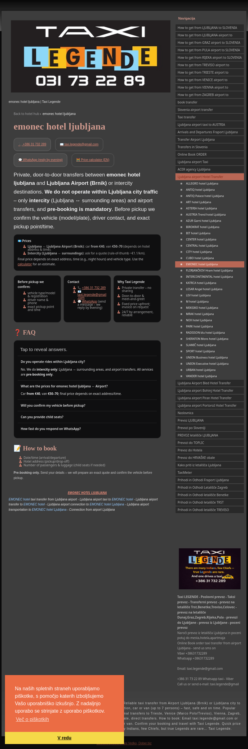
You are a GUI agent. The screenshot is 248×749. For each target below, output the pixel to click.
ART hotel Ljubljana (198, 202)
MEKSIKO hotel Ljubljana (202, 308)
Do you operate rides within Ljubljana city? (53, 361)
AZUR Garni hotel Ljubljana (203, 221)
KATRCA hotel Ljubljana (201, 283)
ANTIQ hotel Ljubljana (200, 190)
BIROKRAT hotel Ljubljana (202, 227)
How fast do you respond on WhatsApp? (51, 429)
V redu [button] (65, 737)
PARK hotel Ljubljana (199, 326)
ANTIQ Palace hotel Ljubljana (205, 196)
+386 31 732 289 (94, 287)
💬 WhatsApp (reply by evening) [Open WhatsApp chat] (40, 160)
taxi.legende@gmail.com (92, 296)
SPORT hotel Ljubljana (200, 351)
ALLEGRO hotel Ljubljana (202, 183)
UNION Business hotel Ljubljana (207, 357)
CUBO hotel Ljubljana (200, 258)
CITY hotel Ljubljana (199, 252)
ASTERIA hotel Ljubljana (201, 208)
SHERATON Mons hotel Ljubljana (207, 339)
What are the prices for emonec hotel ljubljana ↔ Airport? (64, 386)
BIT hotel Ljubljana (198, 233)
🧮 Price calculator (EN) (92, 160)
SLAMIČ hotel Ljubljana (201, 345)
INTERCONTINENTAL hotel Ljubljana (209, 277)
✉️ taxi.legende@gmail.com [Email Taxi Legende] (79, 144)
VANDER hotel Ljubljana (201, 376)
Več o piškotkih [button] (32, 719)
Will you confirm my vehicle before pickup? (53, 405)
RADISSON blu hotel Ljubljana (205, 333)
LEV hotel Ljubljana (198, 295)
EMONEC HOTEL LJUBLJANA (87, 493)
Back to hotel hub (26, 114)
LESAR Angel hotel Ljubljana (204, 289)
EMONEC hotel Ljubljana (202, 264)
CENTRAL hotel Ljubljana (202, 246)
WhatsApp (89, 301)
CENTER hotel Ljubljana (201, 239)
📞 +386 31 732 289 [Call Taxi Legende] (32, 144)
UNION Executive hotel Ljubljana (207, 364)
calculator (25, 264)
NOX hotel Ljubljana (199, 320)
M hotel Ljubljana (197, 301)
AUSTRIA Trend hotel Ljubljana (206, 214)
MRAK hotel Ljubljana (200, 314)
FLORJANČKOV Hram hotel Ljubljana (209, 270)
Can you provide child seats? (42, 417)
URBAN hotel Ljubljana (200, 370)
